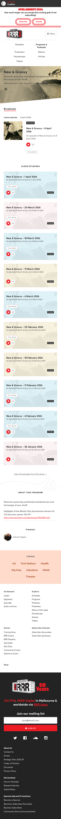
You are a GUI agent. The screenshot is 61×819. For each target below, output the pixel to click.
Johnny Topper (41, 83)
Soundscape (19, 56)
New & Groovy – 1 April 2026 (21, 176)
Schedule (19, 44)
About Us (8, 748)
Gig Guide (8, 643)
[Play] (28, 145)
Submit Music (9, 789)
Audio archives (10, 606)
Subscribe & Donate (41, 628)
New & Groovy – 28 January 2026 (24, 446)
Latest (6, 595)
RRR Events (9, 635)
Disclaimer (8, 767)
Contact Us (9, 752)
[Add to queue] (33, 145)
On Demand (9, 591)
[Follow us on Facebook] (25, 738)
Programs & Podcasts (41, 46)
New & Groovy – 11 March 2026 (23, 268)
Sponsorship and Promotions (17, 796)
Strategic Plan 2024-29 (14, 759)
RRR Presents (9, 639)
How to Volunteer (11, 781)
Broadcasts (10, 108)
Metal (46, 570)
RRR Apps (41, 704)
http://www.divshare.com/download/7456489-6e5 (27, 517)
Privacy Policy (10, 771)
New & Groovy (15, 71)
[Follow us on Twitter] (15, 738)
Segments (8, 599)
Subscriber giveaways (41, 635)
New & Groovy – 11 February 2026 (24, 385)
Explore (35, 591)
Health (45, 563)
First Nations (28, 563)
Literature (32, 570)
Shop (6, 665)
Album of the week (40, 610)
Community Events (12, 650)
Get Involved (9, 778)
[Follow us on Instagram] (46, 738)
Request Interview (11, 785)
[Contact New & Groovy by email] (6, 89)
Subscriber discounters (41, 632)
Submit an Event (11, 653)
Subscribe (23, 21)
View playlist (32, 152)
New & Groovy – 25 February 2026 (24, 327)
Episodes (8, 603)
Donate (39, 21)
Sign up (30, 728)
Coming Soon (10, 632)
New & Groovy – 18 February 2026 (24, 357)
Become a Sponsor (12, 800)
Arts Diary (8, 646)
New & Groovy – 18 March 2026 (23, 238)
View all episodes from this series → (30, 474)
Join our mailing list (31, 714)
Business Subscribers (13, 807)
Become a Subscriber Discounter (18, 804)
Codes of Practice (11, 763)
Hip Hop (16, 570)
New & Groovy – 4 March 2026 (22, 296)
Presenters (19, 52)
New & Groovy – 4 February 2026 (24, 416)
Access (7, 755)
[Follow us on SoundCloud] (35, 738)
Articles (41, 56)
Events (7, 628)
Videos (19, 61)
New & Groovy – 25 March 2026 (23, 207)
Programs (36, 599)
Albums (41, 52)
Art (14, 563)
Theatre (30, 576)
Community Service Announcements (20, 811)
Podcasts (36, 603)
